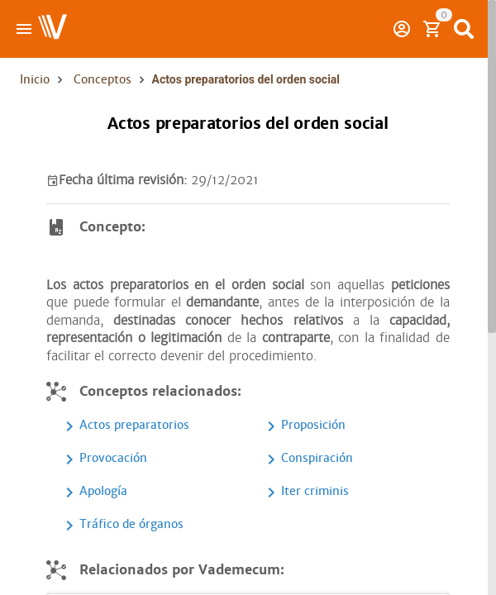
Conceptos (102, 79)
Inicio (35, 79)
